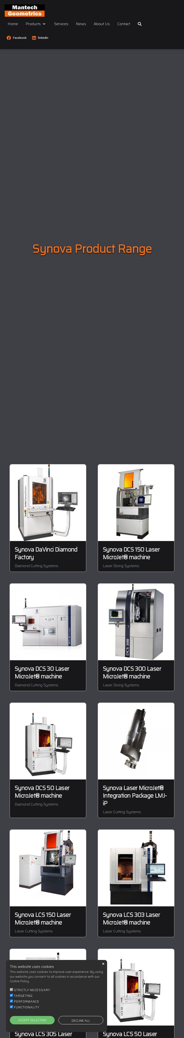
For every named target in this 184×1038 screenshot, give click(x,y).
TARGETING (23, 996)
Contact (123, 24)
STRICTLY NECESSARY (32, 990)
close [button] (103, 964)
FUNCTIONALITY (26, 1007)
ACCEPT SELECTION (32, 1020)
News (81, 24)
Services (61, 24)
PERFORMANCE (26, 1002)
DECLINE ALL (81, 1021)
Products (36, 24)
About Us (102, 24)
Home (13, 24)
